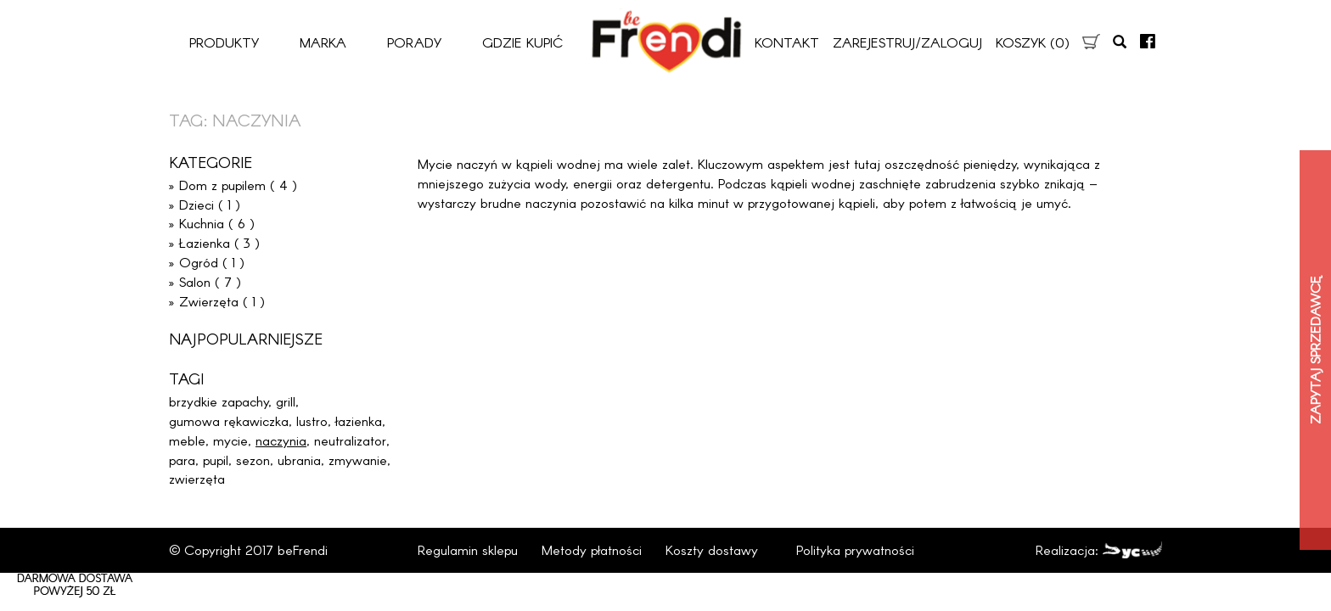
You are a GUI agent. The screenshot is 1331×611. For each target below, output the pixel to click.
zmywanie (358, 459)
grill (285, 401)
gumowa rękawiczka (229, 420)
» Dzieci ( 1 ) (204, 204)
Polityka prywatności (855, 549)
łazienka (358, 420)
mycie (230, 440)
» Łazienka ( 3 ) (214, 242)
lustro (312, 420)
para (182, 459)
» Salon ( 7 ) (205, 281)
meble (187, 440)
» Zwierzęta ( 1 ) (217, 301)
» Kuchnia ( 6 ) (212, 223)
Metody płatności (592, 549)
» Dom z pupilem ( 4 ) (233, 185)
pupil (215, 459)
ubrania (299, 459)
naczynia (281, 440)
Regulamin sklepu (468, 549)
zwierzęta (197, 478)
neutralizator (350, 440)
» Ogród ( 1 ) (206, 262)
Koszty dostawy (712, 549)
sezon (253, 459)
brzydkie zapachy (218, 401)
